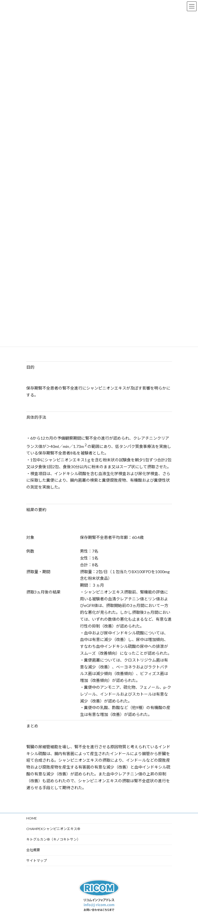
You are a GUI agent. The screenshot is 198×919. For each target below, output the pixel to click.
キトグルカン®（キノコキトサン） (53, 839)
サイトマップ (36, 860)
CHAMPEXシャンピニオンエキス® (53, 829)
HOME (31, 818)
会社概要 (33, 850)
